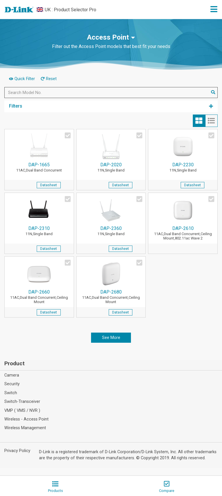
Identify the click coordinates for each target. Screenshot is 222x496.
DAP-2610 (182, 233)
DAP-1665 (39, 168)
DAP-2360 (111, 231)
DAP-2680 (111, 297)
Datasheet (48, 185)
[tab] (199, 121)
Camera (11, 375)
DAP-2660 (39, 297)
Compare (166, 487)
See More (111, 337)
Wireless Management (25, 427)
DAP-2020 (111, 168)
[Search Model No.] (106, 92)
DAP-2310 (39, 231)
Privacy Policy (17, 450)
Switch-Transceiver (22, 401)
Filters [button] (111, 106)
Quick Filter (22, 78)
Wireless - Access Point (26, 419)
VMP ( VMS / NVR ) (22, 410)
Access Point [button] (108, 37)
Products (55, 487)
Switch (10, 392)
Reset (49, 78)
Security (12, 383)
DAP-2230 (182, 168)
